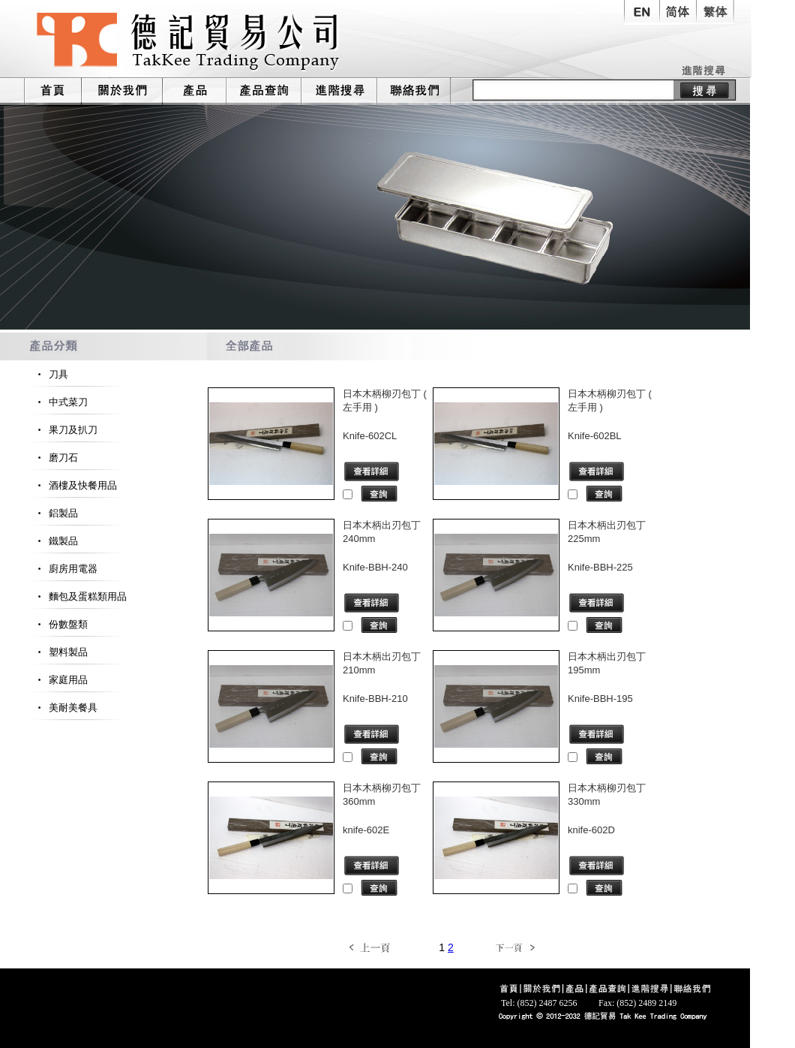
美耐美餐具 (64, 707)
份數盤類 (59, 624)
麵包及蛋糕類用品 (78, 596)
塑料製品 (59, 652)
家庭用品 (59, 679)
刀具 (49, 374)
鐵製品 (54, 541)
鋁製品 (54, 513)
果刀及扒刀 (64, 429)
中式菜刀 (59, 402)
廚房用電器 (64, 568)
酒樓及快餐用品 (73, 485)
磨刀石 (54, 457)
